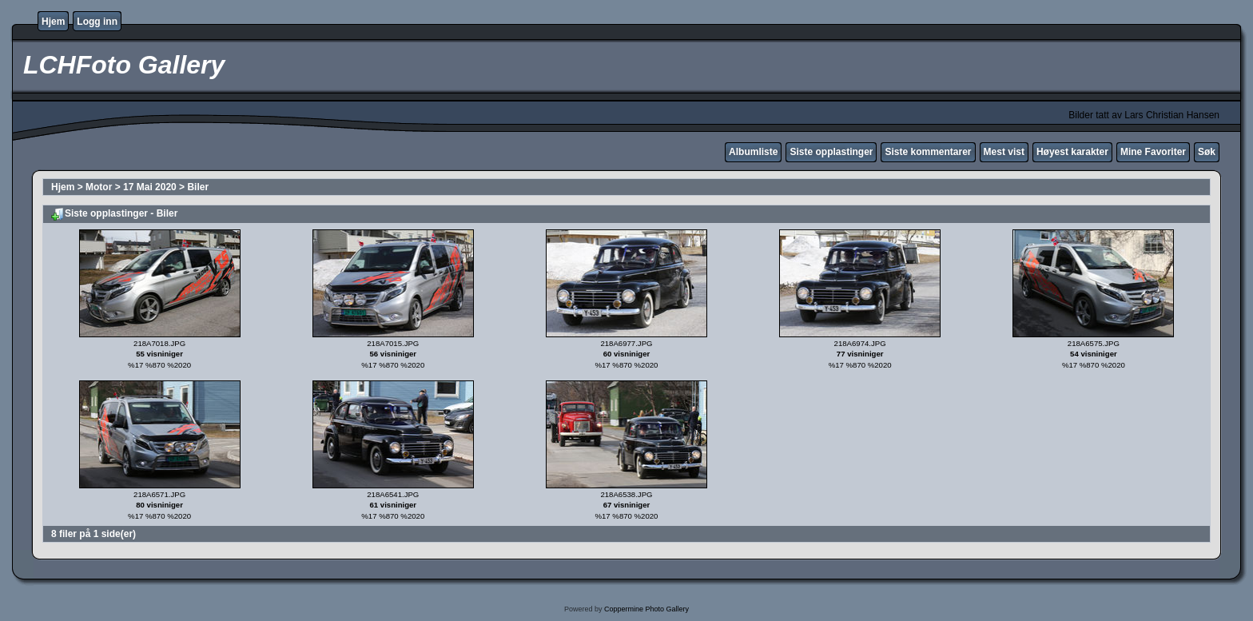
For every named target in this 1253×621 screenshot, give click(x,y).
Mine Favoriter (1153, 151)
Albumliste (753, 151)
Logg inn (97, 21)
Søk (1206, 151)
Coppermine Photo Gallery (646, 609)
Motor (99, 187)
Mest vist (1004, 151)
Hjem (53, 21)
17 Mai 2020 (150, 187)
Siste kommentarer (928, 151)
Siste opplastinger (831, 151)
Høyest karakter (1072, 151)
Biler (198, 187)
